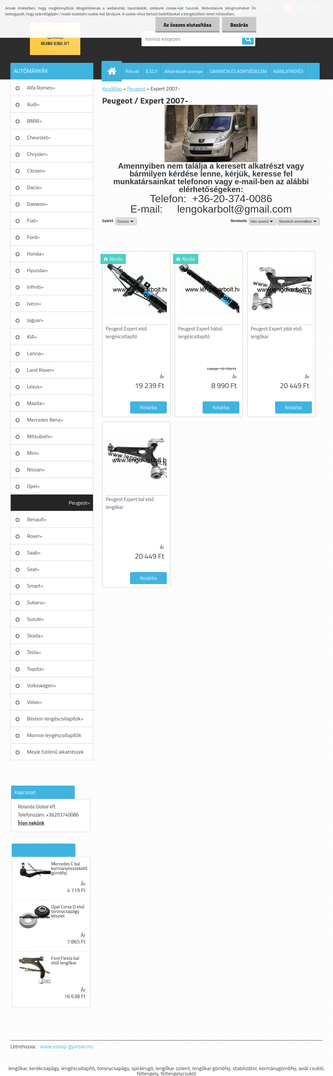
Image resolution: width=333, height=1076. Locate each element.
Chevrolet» (38, 137)
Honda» (35, 254)
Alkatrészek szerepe (184, 71)
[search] (248, 39)
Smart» (35, 586)
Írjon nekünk (31, 823)
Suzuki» (35, 619)
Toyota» (35, 669)
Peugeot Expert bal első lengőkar (130, 503)
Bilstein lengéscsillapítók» (55, 718)
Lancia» (35, 353)
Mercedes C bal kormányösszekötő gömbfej (69, 868)
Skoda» (35, 635)
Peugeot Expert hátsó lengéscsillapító (200, 332)
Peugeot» (79, 503)
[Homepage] (114, 71)
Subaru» (36, 602)
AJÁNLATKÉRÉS (288, 71)
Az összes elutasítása (187, 25)
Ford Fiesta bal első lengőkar (65, 960)
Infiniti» (35, 287)
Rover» (34, 536)
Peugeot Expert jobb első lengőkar (276, 332)
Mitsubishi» (40, 436)
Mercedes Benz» (45, 420)
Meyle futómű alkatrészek (55, 752)
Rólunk (132, 71)
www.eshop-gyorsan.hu (66, 1046)
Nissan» (36, 469)
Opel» (33, 486)
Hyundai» (37, 270)
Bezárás (239, 25)
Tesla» (34, 652)
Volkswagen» (41, 685)
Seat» (33, 569)
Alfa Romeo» (41, 87)
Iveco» (34, 303)
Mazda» (36, 403)
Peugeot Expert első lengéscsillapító (126, 332)
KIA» (32, 337)
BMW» (34, 121)
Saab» (34, 552)
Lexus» (34, 386)
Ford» (33, 237)
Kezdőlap (112, 88)
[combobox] (262, 221)
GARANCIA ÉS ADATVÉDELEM (237, 71)
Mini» (33, 453)
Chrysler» (37, 154)
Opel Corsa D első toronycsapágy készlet (68, 911)
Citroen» (36, 171)
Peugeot (136, 88)
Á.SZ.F (152, 71)
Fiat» (32, 220)
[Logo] (55, 38)
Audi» (33, 104)
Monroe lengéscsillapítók (54, 735)
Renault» (37, 519)
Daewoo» (37, 204)
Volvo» (34, 702)
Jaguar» (35, 320)
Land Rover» (40, 370)
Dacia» (34, 187)
